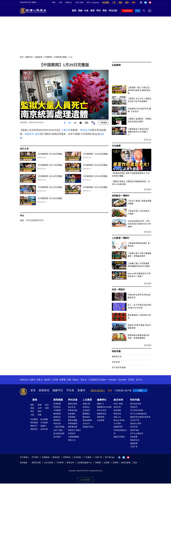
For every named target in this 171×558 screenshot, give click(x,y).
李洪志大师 (86, 130)
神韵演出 (34, 429)
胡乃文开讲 (101, 410)
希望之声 (70, 463)
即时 (98, 10)
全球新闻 (57, 404)
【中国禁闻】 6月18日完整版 (95, 154)
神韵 (53, 2)
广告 (114, 2)
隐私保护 (56, 457)
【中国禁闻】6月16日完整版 (94, 165)
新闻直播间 (128, 11)
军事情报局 (72, 423)
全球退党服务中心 (84, 463)
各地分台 (68, 2)
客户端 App (109, 457)
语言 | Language (93, 2)
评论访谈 (113, 10)
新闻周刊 (57, 420)
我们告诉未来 (135, 404)
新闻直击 (57, 417)
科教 (39, 415)
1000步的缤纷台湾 (120, 431)
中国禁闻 (48, 57)
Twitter (145, 2)
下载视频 (103, 123)
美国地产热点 (88, 427)
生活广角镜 (118, 404)
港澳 (39, 405)
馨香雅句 (86, 414)
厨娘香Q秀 (118, 427)
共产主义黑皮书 (136, 433)
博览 (105, 10)
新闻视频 (58, 399)
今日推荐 (116, 146)
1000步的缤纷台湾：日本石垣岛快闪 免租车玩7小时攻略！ (139, 224)
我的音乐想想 (119, 437)
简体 (81, 2)
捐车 (127, 2)
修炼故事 (133, 443)
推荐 (92, 10)
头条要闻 (34, 419)
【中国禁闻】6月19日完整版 (49, 154)
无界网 (115, 463)
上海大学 (66, 130)
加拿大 (39, 380)
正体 (77, 2)
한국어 (139, 380)
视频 (80, 10)
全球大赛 (44, 429)
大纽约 (32, 380)
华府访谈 (57, 423)
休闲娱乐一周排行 (120, 195)
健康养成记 (101, 414)
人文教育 (87, 399)
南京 (37, 134)
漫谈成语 (86, 417)
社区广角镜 (58, 430)
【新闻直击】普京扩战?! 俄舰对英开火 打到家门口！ (138, 132)
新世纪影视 (125, 463)
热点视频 (44, 419)
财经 (39, 411)
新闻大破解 (72, 420)
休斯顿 (62, 380)
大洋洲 (55, 380)
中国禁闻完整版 (60, 57)
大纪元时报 (48, 463)
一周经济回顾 (58, 427)
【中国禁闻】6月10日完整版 (49, 198)
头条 (86, 10)
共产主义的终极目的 (138, 414)
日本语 (131, 380)
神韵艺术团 (36, 463)
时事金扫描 (72, 410)
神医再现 (100, 417)
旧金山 (75, 380)
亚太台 (84, 380)
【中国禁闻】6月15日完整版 (49, 176)
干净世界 (60, 463)
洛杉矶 (47, 380)
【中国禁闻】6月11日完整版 (94, 187)
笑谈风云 (86, 407)
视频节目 (29, 57)
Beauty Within (119, 420)
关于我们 (35, 457)
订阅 (140, 390)
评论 (32, 411)
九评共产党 (134, 420)
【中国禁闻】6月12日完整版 (49, 187)
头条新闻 (116, 65)
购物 (133, 2)
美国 (32, 408)
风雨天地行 (134, 430)
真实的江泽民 (135, 423)
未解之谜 (86, 404)
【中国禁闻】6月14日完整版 (94, 176)
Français (112, 380)
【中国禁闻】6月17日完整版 (49, 165)
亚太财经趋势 (58, 433)
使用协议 (66, 457)
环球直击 (57, 407)
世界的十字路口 (74, 430)
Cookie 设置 (85, 480)
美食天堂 (117, 414)
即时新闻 (34, 423)
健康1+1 (100, 404)
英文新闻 (105, 2)
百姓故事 (133, 437)
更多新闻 (147, 232)
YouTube (150, 2)
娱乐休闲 (118, 399)
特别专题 (116, 351)
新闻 (74, 10)
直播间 (81, 390)
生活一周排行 (118, 289)
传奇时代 (133, 407)
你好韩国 (117, 410)
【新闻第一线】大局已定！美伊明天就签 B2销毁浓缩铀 (139, 90)
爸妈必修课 (87, 420)
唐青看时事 (72, 427)
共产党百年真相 (119, 367)
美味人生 (117, 417)
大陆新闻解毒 (73, 437)
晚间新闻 (57, 414)
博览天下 (34, 426)
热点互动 (71, 407)
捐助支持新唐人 (97, 390)
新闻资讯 (44, 390)
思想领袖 (71, 417)
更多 (135, 463)
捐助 (120, 2)
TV (138, 11)
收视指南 (45, 457)
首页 (22, 57)
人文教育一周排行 (120, 238)
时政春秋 (71, 414)
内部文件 (29, 134)
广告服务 (87, 457)
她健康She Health (104, 407)
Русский (122, 380)
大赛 (60, 2)
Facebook (141, 2)
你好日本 (117, 407)
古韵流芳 (86, 410)
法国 (69, 380)
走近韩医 (100, 420)
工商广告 (133, 447)
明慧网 (98, 463)
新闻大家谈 (72, 404)
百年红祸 (116, 362)
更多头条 (147, 139)
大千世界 (117, 423)
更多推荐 (147, 189)
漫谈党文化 (117, 356)
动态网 (106, 463)
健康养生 (101, 399)
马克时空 (71, 433)
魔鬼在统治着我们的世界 (140, 417)
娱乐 (47, 405)
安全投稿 (77, 457)
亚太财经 (57, 437)
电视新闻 (38, 57)
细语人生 (71, 440)
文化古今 (86, 423)
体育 (47, 408)
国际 (32, 405)
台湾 (39, 408)
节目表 (70, 390)
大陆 (32, 415)
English (102, 380)
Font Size (86, 122)
